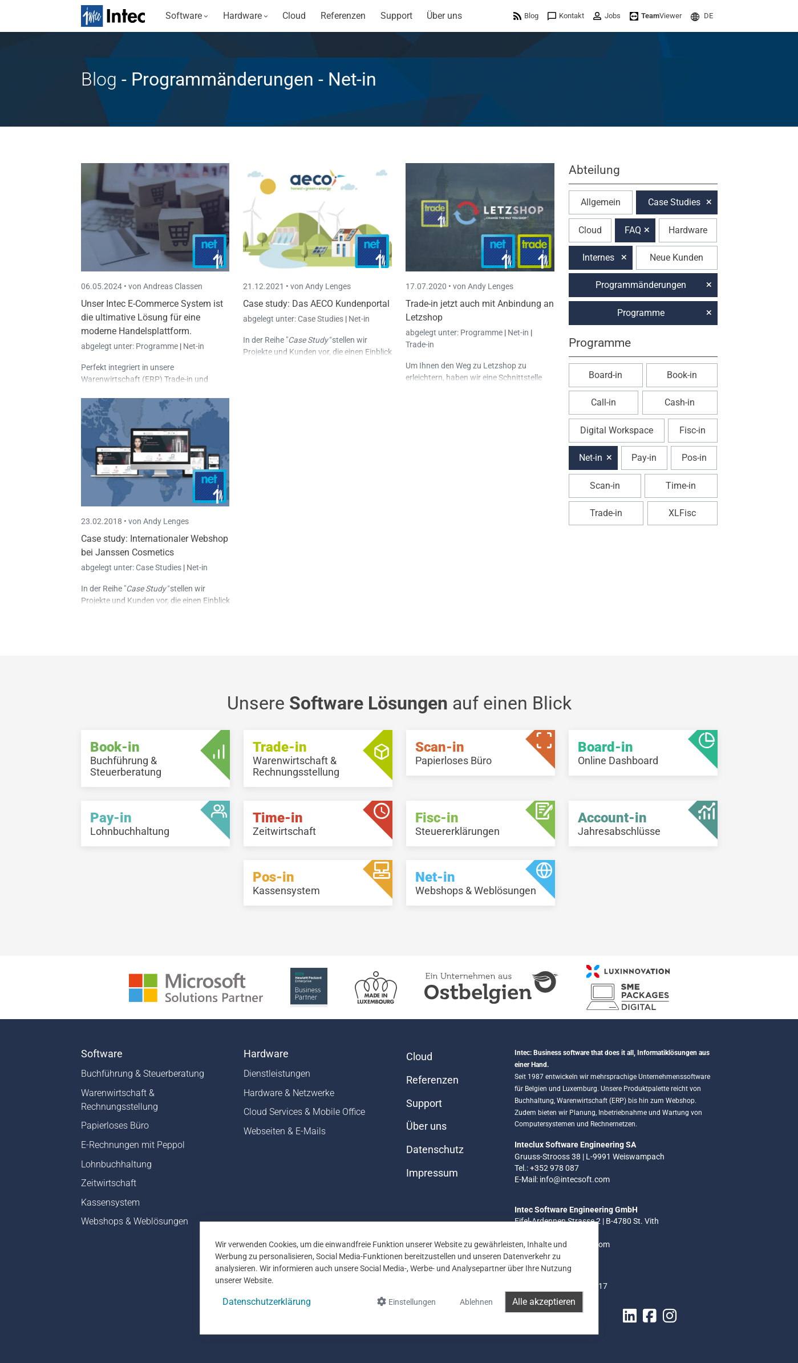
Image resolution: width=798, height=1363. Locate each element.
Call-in (603, 402)
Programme (158, 346)
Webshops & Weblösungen (134, 1221)
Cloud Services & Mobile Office (304, 1111)
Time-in (681, 485)
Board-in (605, 375)
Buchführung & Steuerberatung (142, 1073)
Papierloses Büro (115, 1125)
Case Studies (321, 318)
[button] (702, 15)
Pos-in (694, 457)
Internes (598, 257)
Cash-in (680, 402)
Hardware (688, 230)
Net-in (193, 346)
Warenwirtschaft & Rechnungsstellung (119, 1100)
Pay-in (644, 457)
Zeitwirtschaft (108, 1183)
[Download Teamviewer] (655, 15)
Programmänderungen (641, 284)
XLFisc (682, 513)
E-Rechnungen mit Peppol (133, 1144)
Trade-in (420, 344)
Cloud (590, 230)
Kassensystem (110, 1202)
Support (424, 1103)
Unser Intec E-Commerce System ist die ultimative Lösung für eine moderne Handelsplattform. (152, 317)
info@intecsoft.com (575, 1179)
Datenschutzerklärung (266, 1301)
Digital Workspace (616, 430)
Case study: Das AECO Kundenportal (316, 303)
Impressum (432, 1173)
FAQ (633, 230)
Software (102, 1054)
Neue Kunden (676, 257)
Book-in (682, 375)
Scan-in (605, 485)
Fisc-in (692, 430)
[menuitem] (187, 16)
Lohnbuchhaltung (116, 1164)
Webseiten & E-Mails (285, 1131)
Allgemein (601, 202)
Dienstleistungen (277, 1073)
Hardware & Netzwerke (289, 1093)
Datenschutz (435, 1149)
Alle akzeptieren (544, 1301)
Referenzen (432, 1080)
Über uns (426, 1126)
